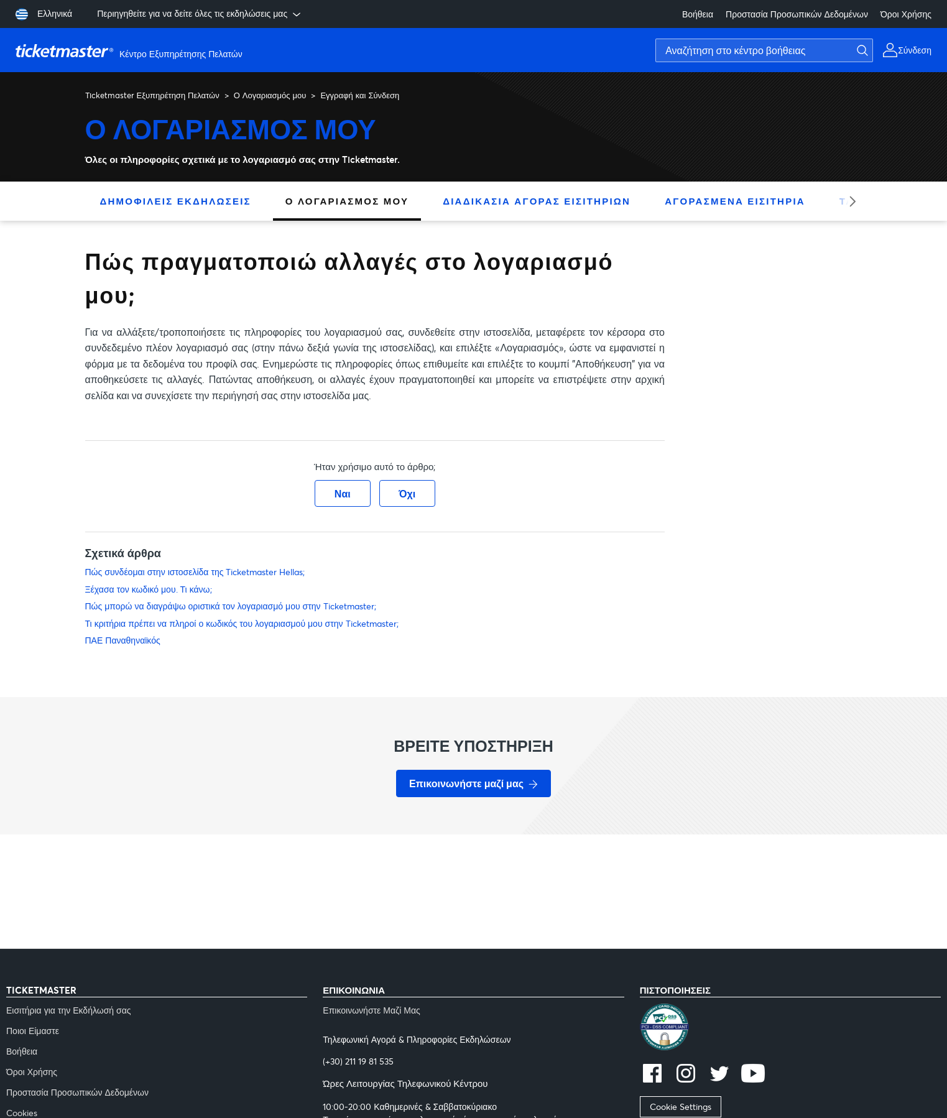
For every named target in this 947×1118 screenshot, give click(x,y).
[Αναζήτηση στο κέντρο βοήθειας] (764, 50)
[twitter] (719, 1075)
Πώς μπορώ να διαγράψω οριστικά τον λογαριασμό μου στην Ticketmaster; (230, 606)
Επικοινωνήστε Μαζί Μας (371, 1010)
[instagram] (685, 1075)
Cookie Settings (680, 1106)
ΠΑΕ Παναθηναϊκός (122, 640)
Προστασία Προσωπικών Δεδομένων (797, 14)
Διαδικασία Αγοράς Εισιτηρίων (537, 201)
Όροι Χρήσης (905, 14)
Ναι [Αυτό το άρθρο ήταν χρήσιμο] (343, 493)
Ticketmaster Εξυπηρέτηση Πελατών (152, 95)
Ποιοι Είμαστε (32, 1031)
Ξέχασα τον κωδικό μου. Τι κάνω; (148, 589)
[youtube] (753, 1075)
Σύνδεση (914, 50)
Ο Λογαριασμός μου (270, 95)
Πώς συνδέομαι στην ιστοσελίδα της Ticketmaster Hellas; (195, 572)
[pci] (790, 1028)
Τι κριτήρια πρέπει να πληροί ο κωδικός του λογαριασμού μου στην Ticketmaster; (242, 623)
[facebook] (652, 1075)
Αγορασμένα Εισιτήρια (735, 201)
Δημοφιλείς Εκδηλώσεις (175, 201)
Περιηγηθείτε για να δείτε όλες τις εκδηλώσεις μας (200, 13)
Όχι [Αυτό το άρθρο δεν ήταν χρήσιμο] (407, 493)
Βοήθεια (697, 14)
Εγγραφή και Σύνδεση (359, 95)
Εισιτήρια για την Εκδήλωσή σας (68, 1010)
